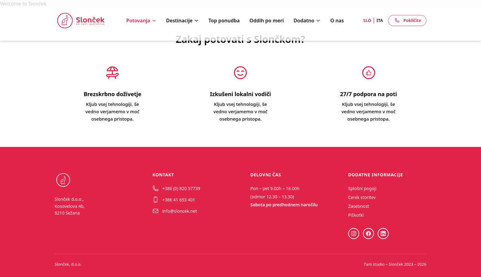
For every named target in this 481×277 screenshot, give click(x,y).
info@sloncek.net (174, 211)
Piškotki (356, 215)
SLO (367, 20)
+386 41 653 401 (173, 200)
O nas (337, 20)
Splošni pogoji (362, 188)
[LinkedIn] (383, 233)
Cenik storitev (362, 197)
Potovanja (141, 20)
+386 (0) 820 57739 (176, 188)
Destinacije (182, 20)
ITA (379, 20)
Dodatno (307, 20)
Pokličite (407, 20)
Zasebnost (358, 206)
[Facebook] (368, 233)
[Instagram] (353, 233)
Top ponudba (224, 20)
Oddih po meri (266, 20)
